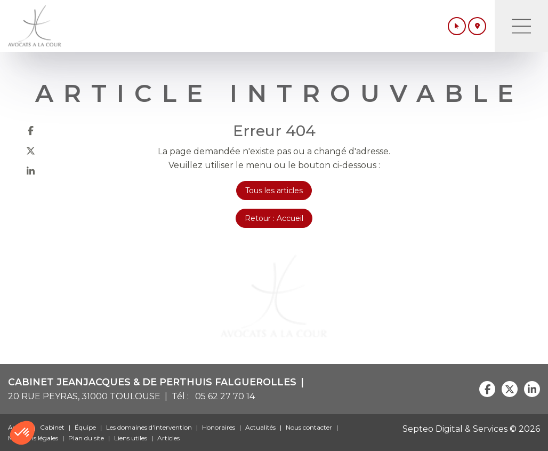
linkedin (30, 171)
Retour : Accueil (274, 218)
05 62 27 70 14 (223, 396)
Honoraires (218, 427)
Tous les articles (274, 190)
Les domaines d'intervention (149, 427)
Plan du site (86, 438)
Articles (168, 438)
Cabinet (52, 427)
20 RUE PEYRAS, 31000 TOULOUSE (84, 396)
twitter (30, 150)
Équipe (85, 427)
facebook (30, 130)
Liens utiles (130, 438)
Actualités (260, 427)
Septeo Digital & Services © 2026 (471, 429)
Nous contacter (309, 427)
